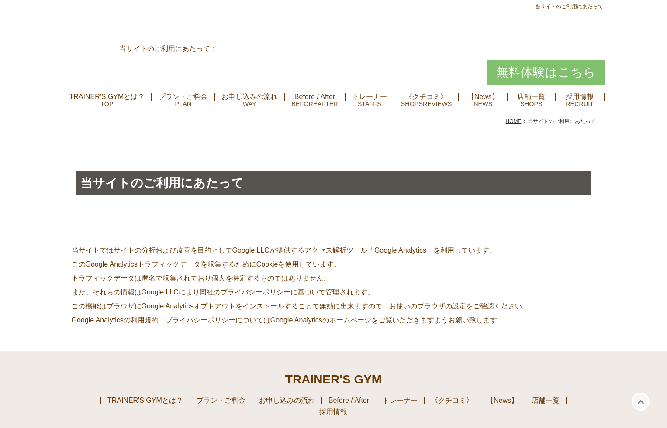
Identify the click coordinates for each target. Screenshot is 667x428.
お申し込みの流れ (249, 96)
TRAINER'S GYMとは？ (107, 96)
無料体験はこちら (546, 72)
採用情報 (580, 96)
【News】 (483, 96)
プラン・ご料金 (183, 96)
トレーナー (369, 96)
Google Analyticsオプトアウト (188, 306)
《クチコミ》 (426, 96)
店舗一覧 (531, 96)
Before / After (314, 96)
